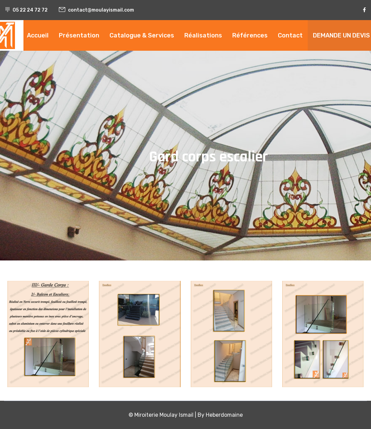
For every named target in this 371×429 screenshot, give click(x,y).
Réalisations (203, 35)
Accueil (38, 35)
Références (250, 35)
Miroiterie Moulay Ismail (163, 415)
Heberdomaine (224, 415)
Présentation (79, 35)
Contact (290, 35)
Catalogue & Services (141, 35)
